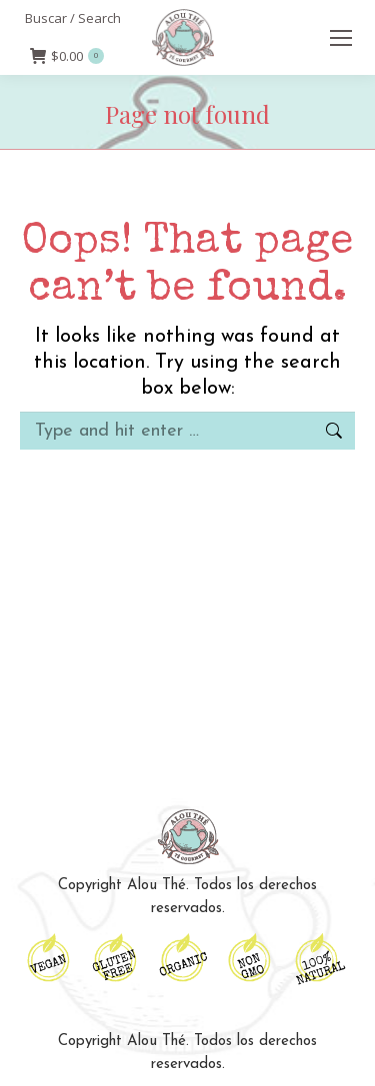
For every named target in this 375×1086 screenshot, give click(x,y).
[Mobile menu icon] (341, 38)
